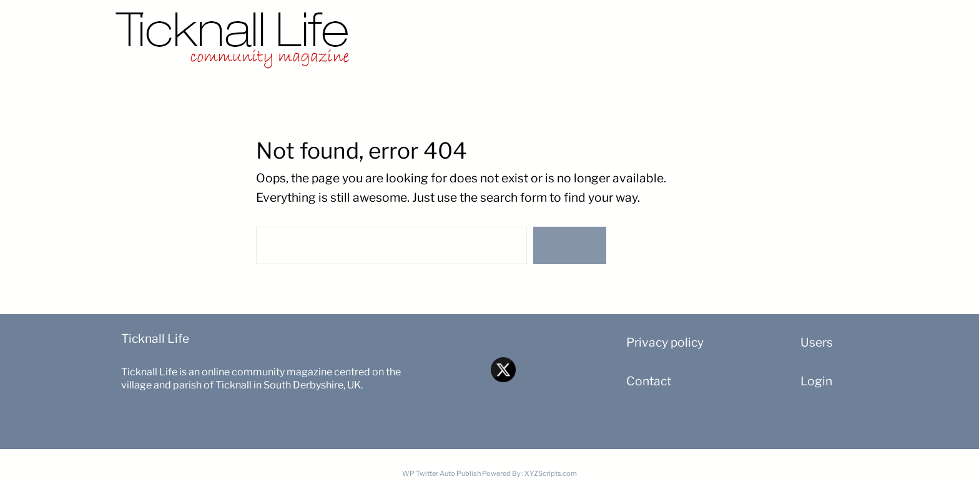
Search (569, 245)
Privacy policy (665, 342)
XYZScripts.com (550, 473)
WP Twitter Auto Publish (441, 473)
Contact (648, 380)
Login (816, 380)
